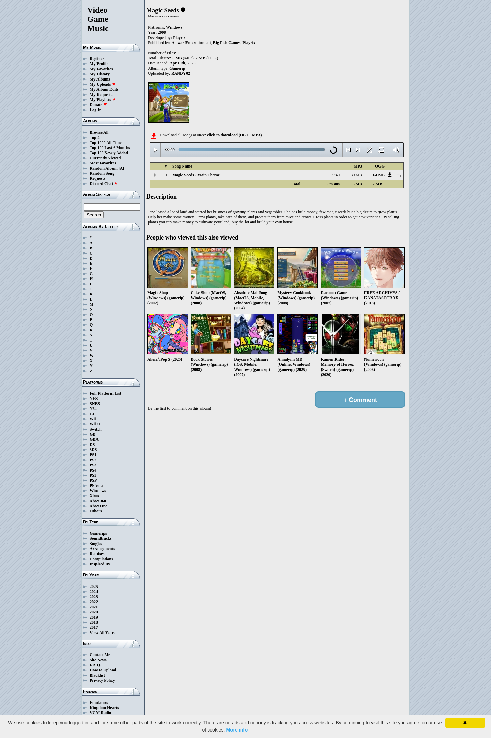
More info (237, 730)
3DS (93, 449)
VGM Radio (100, 712)
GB (92, 434)
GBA (94, 439)
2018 (94, 622)
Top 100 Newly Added (109, 152)
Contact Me (100, 654)
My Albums (100, 79)
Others (96, 511)
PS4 (93, 470)
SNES (95, 403)
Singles (96, 543)
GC (93, 413)
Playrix (179, 37)
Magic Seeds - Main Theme (196, 175)
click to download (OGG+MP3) (234, 135)
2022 (94, 601)
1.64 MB (377, 175)
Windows (98, 490)
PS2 (93, 460)
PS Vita (96, 485)
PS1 (93, 454)
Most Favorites (103, 163)
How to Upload (103, 670)
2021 (94, 607)
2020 (94, 612)
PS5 (93, 475)
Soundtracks (101, 538)
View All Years (102, 632)
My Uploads (103, 84)
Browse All (99, 132)
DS (92, 444)
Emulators (99, 702)
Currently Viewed (105, 158)
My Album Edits (104, 89)
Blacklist (97, 675)
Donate (98, 104)
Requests (97, 178)
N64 (93, 408)
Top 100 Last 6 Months (110, 147)
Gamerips (98, 533)
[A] (121, 168)
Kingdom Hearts (104, 707)
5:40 (336, 175)
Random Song (102, 173)
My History (100, 74)
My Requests (101, 94)
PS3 (93, 465)
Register (97, 58)
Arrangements (102, 548)
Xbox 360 (98, 500)
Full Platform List (105, 393)
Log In (95, 109)
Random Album (104, 168)
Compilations (101, 558)
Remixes (97, 553)
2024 (94, 591)
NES (94, 398)
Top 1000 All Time (105, 142)
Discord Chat (104, 183)
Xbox (94, 495)
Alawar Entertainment (191, 42)
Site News (98, 659)
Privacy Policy (102, 680)
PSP (93, 480)
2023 (94, 596)
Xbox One (98, 506)
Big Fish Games (227, 42)
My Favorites (101, 69)
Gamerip (177, 68)
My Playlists (103, 99)
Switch (96, 429)
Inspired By (100, 564)
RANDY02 (180, 73)
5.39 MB (354, 175)
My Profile (99, 63)
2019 (94, 617)
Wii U (95, 424)
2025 (94, 586)
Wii (93, 419)
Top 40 (96, 137)
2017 (94, 627)
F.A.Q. (95, 665)
